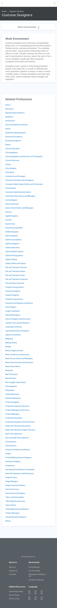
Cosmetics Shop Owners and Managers (20, 196)
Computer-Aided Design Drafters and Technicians (24, 184)
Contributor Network (36, 580)
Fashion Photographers (14, 255)
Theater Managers (12, 513)
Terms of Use (14, 599)
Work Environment (28, 27)
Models (8, 347)
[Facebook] (30, 592)
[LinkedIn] (37, 592)
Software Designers (13, 461)
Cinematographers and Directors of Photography (23, 156)
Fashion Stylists (11, 259)
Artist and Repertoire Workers (16, 125)
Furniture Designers (12, 291)
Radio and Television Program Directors (20, 430)
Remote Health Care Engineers (17, 438)
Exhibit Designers (11, 232)
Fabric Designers (11, 236)
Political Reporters (12, 394)
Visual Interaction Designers (15, 517)
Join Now (12, 574)
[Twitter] (43, 592)
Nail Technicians (11, 374)
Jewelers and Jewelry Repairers (17, 323)
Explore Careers (17, 11)
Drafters (8, 220)
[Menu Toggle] (2, 3)
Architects (9, 117)
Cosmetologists (11, 200)
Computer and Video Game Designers (19, 180)
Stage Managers (11, 481)
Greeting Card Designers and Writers (19, 303)
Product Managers (12, 414)
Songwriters (10, 466)
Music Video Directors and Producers (19, 362)
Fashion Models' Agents (14, 252)
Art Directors (10, 121)
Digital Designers (11, 216)
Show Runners (10, 446)
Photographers (11, 386)
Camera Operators (12, 149)
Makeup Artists (11, 343)
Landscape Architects (13, 327)
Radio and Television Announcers (18, 426)
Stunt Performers (12, 489)
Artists (7, 129)
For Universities (34, 571)
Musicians (9, 370)
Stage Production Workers (15, 485)
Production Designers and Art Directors (20, 422)
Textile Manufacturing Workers (17, 509)
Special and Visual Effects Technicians (20, 469)
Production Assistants (13, 418)
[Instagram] (30, 598)
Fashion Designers (12, 244)
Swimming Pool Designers (15, 493)
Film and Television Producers (16, 279)
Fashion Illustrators (12, 248)
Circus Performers (12, 160)
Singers (8, 454)
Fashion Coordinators (13, 240)
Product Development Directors (17, 406)
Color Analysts (10, 168)
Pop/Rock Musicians (13, 398)
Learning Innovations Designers (17, 331)
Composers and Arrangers (15, 176)
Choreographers (11, 152)
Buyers (8, 145)
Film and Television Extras (15, 275)
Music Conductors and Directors (17, 354)
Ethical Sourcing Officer (14, 228)
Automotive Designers (13, 137)
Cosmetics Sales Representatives (18, 192)
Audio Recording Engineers (15, 133)
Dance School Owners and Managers (19, 208)
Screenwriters (10, 442)
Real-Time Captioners (13, 434)
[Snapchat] (43, 598)
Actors (7, 105)
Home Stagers (10, 307)
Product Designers (12, 402)
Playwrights (9, 390)
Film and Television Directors (16, 267)
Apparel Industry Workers (15, 113)
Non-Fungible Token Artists (15, 382)
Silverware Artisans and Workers (17, 450)
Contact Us (13, 571)
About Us (12, 567)
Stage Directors (11, 477)
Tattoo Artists (10, 505)
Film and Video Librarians (14, 283)
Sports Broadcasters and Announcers (19, 473)
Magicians (9, 339)
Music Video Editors (12, 366)
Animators (9, 109)
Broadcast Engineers (13, 141)
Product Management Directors (17, 410)
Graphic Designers (12, 295)
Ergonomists (10, 224)
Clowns (8, 164)
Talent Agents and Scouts (15, 501)
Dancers (8, 212)
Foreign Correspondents (14, 287)
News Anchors (10, 378)
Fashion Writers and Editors (15, 263)
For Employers (34, 567)
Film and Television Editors (15, 271)
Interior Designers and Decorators (18, 319)
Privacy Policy (14, 595)
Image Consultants (12, 311)
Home (4, 11)
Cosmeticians (10, 188)
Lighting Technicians (13, 335)
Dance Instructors (12, 204)
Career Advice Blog (16, 591)
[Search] (54, 4)
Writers (8, 521)
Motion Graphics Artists (14, 351)
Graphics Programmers (14, 299)
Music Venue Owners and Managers (19, 358)
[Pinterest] (37, 598)
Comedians (9, 172)
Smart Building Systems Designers (18, 457)
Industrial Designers (12, 315)
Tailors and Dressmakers (14, 497)
